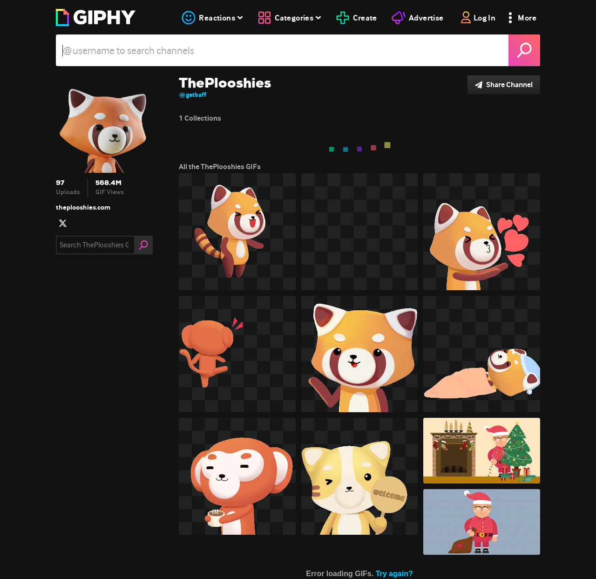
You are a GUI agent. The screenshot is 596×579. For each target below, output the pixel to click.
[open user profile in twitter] (63, 223)
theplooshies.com (83, 207)
